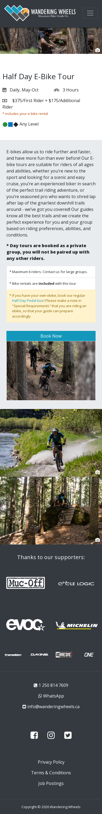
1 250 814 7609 (53, 685)
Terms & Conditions (51, 773)
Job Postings (51, 783)
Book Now (51, 336)
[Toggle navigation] (90, 13)
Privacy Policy (51, 762)
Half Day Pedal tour (28, 300)
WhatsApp (53, 696)
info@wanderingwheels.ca (53, 706)
